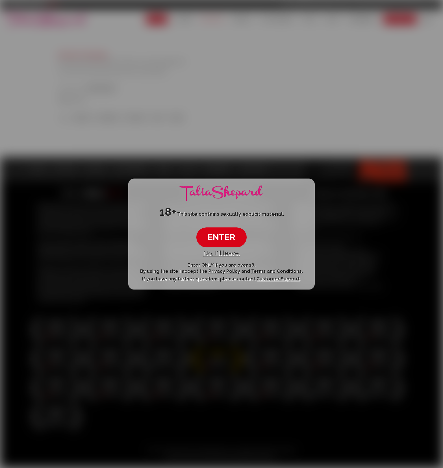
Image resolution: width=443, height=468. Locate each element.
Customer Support (278, 279)
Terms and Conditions (276, 271)
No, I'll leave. (221, 253)
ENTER (221, 237)
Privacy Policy (224, 271)
